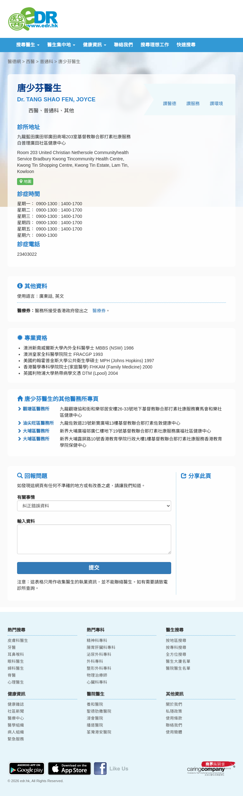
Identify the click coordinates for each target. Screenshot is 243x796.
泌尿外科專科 (99, 654)
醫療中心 (16, 718)
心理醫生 (16, 682)
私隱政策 (174, 711)
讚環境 (216, 103)
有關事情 (26, 497)
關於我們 (174, 704)
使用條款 (174, 718)
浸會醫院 (95, 718)
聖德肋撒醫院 (99, 711)
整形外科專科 (99, 668)
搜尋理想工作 (154, 44)
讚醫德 (169, 103)
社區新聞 (16, 711)
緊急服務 (16, 739)
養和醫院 (95, 704)
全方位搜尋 (176, 654)
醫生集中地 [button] (61, 44)
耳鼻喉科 (16, 654)
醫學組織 (16, 725)
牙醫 (12, 647)
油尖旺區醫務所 (35, 423)
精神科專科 (97, 640)
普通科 (46, 61)
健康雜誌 (16, 704)
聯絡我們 (123, 44)
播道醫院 (95, 725)
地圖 (25, 181)
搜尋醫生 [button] (28, 44)
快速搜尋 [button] (186, 44)
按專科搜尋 (176, 647)
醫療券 (97, 310)
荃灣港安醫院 (99, 732)
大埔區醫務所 (33, 431)
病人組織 (16, 732)
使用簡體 (174, 732)
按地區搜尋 (176, 640)
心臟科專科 (97, 682)
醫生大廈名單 (178, 661)
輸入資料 (26, 521)
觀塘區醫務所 (33, 408)
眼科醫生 (16, 661)
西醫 (30, 61)
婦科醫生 (16, 668)
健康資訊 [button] (94, 44)
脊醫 (12, 675)
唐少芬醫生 (69, 61)
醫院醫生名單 (178, 668)
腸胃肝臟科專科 (101, 647)
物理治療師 (97, 675)
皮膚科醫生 (18, 640)
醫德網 (14, 61)
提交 (94, 568)
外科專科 (95, 661)
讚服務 (193, 103)
